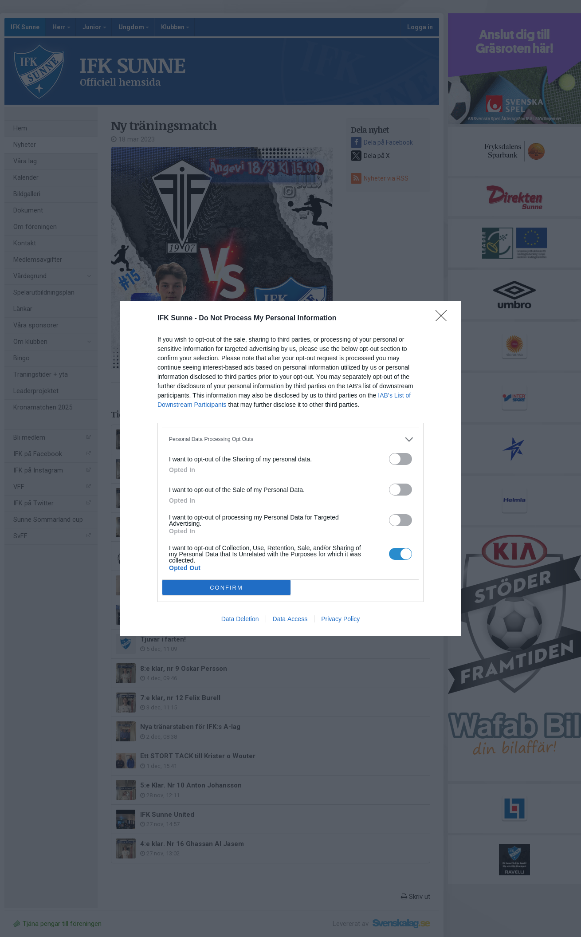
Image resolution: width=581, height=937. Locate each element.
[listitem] (290, 439)
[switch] (400, 459)
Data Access (290, 618)
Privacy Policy (340, 618)
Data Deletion (240, 618)
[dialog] (290, 468)
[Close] (444, 318)
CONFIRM (226, 587)
